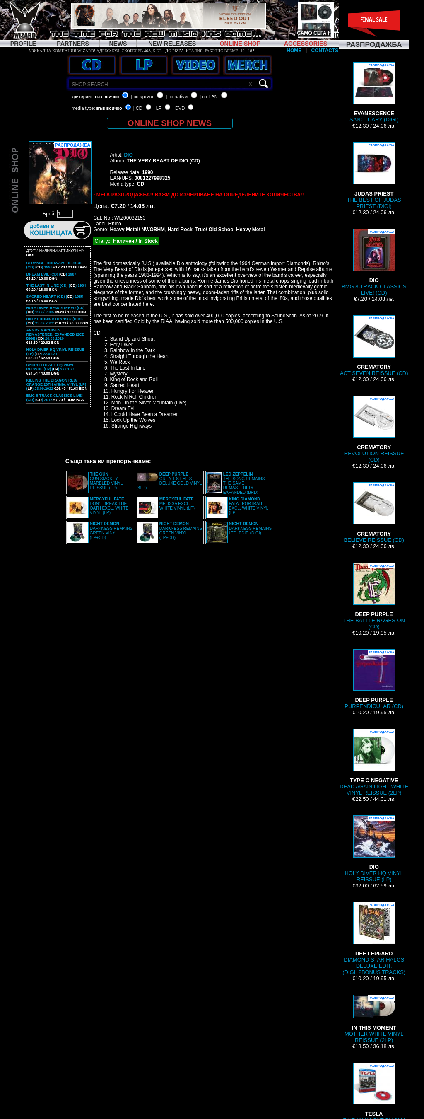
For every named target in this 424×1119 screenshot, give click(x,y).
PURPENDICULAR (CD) (373, 679)
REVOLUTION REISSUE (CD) (374, 429)
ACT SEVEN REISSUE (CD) (374, 345)
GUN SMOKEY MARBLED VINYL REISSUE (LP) (106, 481)
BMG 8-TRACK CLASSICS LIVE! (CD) (374, 262)
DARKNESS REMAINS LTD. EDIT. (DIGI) (250, 528)
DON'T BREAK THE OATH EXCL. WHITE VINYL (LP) (109, 506)
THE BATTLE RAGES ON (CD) (374, 596)
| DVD (179, 108)
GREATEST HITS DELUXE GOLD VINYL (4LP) (169, 481)
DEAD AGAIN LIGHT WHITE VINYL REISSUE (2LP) (374, 762)
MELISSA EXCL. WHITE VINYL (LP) (177, 503)
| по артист (142, 96)
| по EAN (209, 96)
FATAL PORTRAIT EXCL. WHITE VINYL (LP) (248, 506)
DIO (128, 155)
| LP (157, 108)
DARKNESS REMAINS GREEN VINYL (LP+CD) (111, 531)
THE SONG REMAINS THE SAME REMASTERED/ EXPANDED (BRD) (244, 483)
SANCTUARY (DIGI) (373, 92)
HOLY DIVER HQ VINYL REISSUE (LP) (374, 848)
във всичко (106, 96)
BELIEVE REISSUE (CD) (374, 512)
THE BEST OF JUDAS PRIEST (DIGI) (374, 175)
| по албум (177, 96)
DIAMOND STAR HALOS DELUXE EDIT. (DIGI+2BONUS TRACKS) (373, 938)
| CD (137, 108)
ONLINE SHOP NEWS (170, 123)
